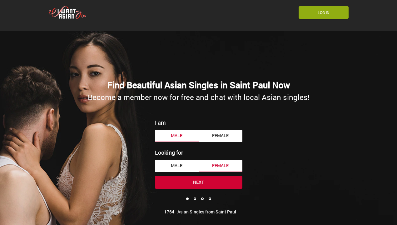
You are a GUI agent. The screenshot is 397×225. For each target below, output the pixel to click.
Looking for (169, 152)
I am (160, 122)
